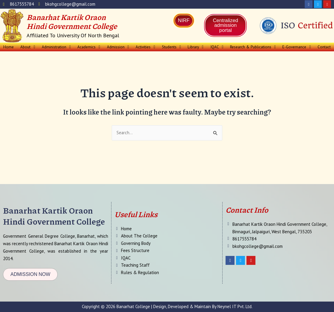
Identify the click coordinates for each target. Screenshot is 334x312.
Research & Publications (252, 47)
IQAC (217, 47)
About (27, 47)
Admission (118, 47)
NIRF (184, 20)
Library (196, 47)
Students (171, 47)
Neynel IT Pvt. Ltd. (234, 306)
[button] (28, 47)
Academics (89, 47)
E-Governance (296, 47)
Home (8, 47)
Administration (56, 47)
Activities (146, 47)
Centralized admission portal (225, 25)
